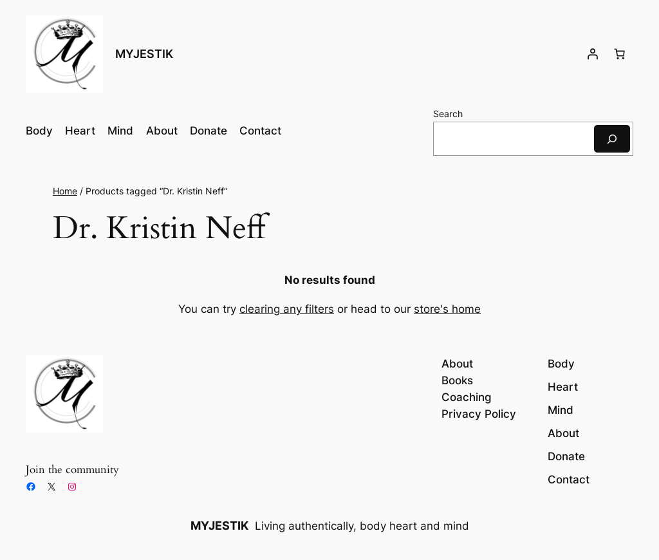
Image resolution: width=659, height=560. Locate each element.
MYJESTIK (144, 54)
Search (448, 113)
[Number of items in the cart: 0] (619, 54)
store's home (447, 309)
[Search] (612, 139)
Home (65, 190)
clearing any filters (286, 309)
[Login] (592, 54)
